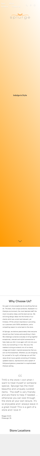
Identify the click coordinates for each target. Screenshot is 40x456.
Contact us (16, 7)
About (11, 4)
